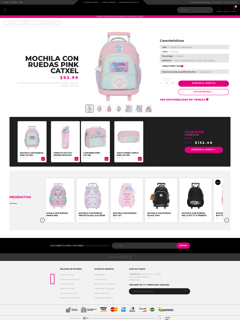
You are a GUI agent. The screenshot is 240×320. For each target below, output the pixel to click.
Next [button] (226, 219)
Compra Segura (90, 2)
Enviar (182, 244)
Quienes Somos (67, 274)
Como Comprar (107, 2)
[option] (33, 141)
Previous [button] (42, 219)
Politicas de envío (101, 292)
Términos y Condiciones (104, 283)
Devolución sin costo (128, 2)
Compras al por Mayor (70, 278)
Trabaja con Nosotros (103, 297)
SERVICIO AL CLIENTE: (145, 273)
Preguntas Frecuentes (69, 297)
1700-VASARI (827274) (200, 2)
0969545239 (134, 279)
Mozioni (13, 2)
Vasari (6, 2)
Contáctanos (100, 278)
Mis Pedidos (99, 274)
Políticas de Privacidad (104, 287)
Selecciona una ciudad (143, 290)
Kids (21, 2)
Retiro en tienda (67, 287)
